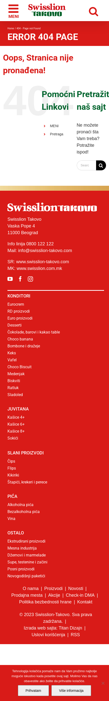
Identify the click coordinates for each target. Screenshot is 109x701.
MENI (54, 126)
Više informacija (71, 691)
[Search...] (86, 165)
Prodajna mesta (26, 595)
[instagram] (30, 279)
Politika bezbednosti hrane (45, 601)
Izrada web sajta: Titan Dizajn (53, 628)
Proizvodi (53, 588)
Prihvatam (33, 691)
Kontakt (84, 601)
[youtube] (10, 279)
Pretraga (56, 134)
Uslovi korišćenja (48, 634)
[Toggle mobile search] (95, 10)
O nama (30, 588)
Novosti (75, 588)
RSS (75, 634)
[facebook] (20, 279)
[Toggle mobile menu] (14, 11)
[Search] (101, 165)
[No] (102, 683)
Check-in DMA (80, 595)
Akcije (54, 595)
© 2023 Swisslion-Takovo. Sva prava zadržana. (55, 618)
